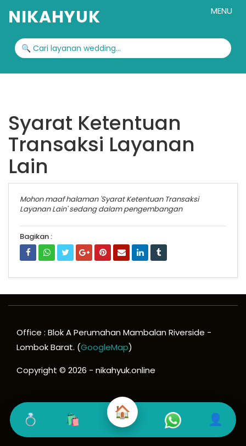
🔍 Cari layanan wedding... (71, 48)
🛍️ (72, 419)
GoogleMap (104, 347)
